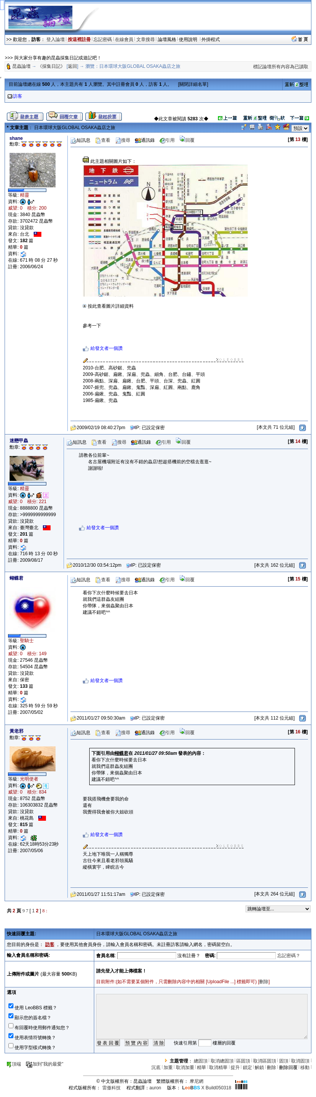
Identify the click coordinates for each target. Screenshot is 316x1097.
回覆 (187, 140)
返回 (72, 66)
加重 (168, 1067)
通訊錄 (145, 140)
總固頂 (201, 1061)
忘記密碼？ (288, 955)
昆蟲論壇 (21, 66)
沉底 (155, 1067)
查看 (102, 140)
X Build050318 (206, 1087)
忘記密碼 (102, 39)
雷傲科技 (111, 1087)
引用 (167, 140)
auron (155, 1087)
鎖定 (247, 1067)
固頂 (283, 1061)
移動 (304, 1067)
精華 (201, 1067)
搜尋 (122, 140)
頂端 (13, 1064)
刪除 (264, 981)
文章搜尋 (145, 39)
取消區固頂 (264, 1061)
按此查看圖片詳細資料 (108, 306)
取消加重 (185, 1067)
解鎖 (259, 1067)
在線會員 (124, 39)
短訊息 (80, 140)
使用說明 (188, 39)
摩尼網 (196, 1081)
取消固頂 (300, 1061)
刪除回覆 (288, 1067)
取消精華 (218, 1067)
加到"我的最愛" (45, 1064)
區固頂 (243, 1061)
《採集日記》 (51, 66)
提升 (235, 1067)
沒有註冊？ (188, 955)
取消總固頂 (222, 1061)
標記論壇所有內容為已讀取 (280, 66)
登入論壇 (55, 39)
